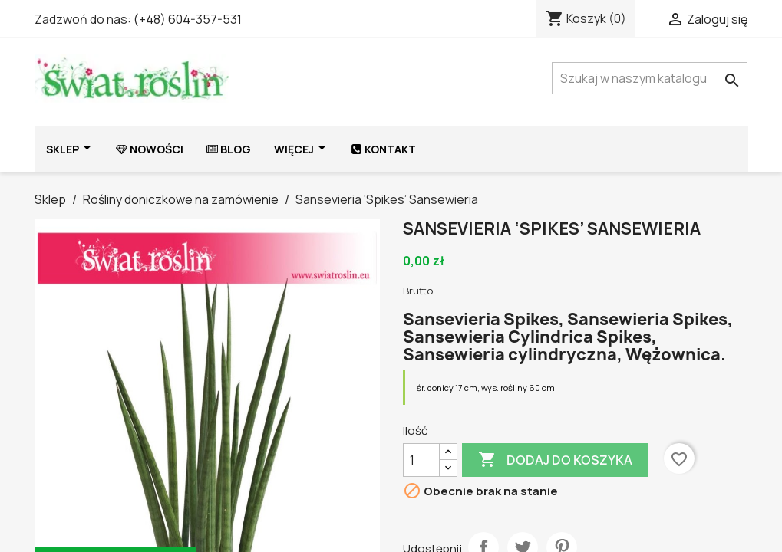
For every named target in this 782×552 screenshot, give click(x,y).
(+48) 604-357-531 (188, 19)
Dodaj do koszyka (555, 460)
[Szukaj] (649, 78)
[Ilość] (421, 460)
